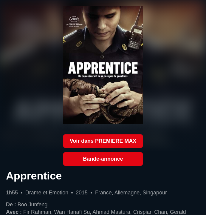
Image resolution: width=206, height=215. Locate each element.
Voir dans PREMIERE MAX (103, 141)
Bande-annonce (103, 159)
